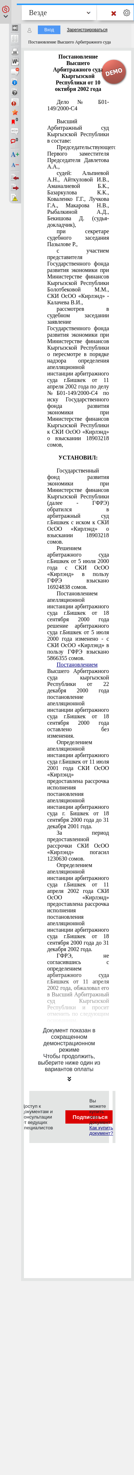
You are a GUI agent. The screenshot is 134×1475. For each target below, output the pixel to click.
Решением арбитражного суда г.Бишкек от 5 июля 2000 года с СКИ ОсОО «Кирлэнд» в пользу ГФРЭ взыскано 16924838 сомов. (78, 567)
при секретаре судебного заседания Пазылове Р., (78, 237)
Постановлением (77, 665)
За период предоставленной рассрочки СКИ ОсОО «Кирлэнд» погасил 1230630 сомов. (78, 846)
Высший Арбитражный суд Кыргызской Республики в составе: (78, 131)
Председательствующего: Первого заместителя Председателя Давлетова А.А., (78, 157)
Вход (49, 29)
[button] (5, 12)
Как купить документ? (101, 1130)
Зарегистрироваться (87, 29)
